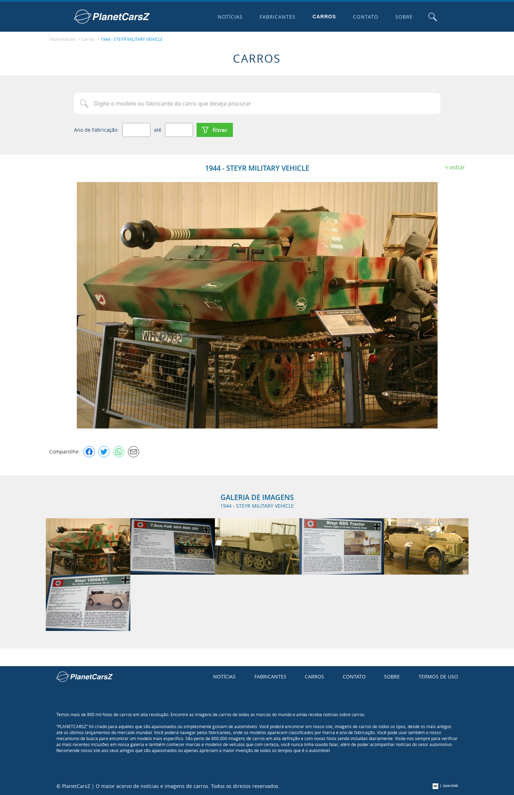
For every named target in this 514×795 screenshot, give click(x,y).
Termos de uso (438, 676)
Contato (365, 16)
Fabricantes (278, 16)
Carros (324, 16)
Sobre (404, 16)
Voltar (457, 167)
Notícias (230, 16)
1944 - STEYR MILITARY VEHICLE (131, 39)
